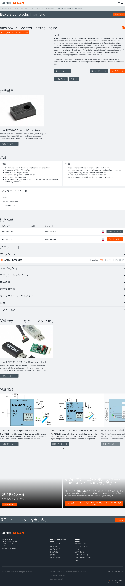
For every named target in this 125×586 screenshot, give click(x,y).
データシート (62, 71)
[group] (24, 120)
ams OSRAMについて (58, 540)
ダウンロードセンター (82, 546)
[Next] (63, 449)
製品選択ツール (9, 504)
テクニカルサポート (81, 555)
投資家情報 (53, 546)
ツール (77, 549)
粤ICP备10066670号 (56, 579)
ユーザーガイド (98, 71)
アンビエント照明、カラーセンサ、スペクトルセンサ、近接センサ (35, 8)
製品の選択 (119, 14)
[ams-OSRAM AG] (13, 3)
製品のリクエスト (115, 231)
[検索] (119, 3)
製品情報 (4, 8)
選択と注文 (117, 71)
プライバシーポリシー (57, 572)
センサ (12, 8)
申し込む (120, 520)
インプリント (85, 572)
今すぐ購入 (115, 239)
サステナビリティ (55, 549)
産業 (5, 197)
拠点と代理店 (54, 552)
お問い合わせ (61, 79)
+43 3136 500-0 (10, 548)
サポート (74, 79)
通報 (76, 560)
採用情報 (52, 555)
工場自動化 (7, 205)
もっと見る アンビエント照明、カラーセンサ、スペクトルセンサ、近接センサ (94, 504)
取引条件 (76, 572)
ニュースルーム (55, 543)
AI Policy (62, 575)
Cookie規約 (53, 575)
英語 (102, 260)
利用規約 (69, 572)
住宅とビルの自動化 (10, 201)
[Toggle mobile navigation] (122, 3)
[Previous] (59, 449)
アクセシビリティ (55, 558)
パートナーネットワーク (83, 558)
